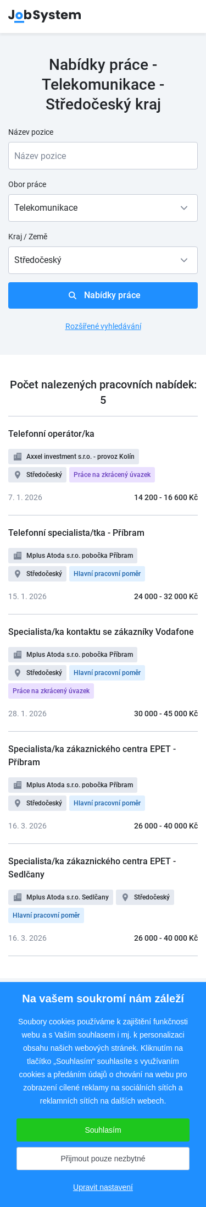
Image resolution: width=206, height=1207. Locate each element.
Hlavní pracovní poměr (107, 574)
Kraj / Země (27, 236)
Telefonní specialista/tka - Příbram (76, 533)
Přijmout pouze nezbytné (102, 1158)
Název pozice (30, 132)
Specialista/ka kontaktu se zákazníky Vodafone (101, 632)
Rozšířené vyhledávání (103, 326)
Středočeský (44, 475)
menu (184, 16)
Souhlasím (103, 1130)
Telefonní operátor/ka (51, 434)
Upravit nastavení (103, 1187)
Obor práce (27, 184)
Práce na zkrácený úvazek (112, 475)
